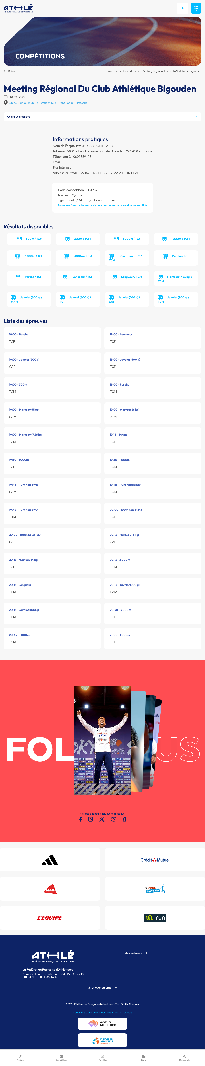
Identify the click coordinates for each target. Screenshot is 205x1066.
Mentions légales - (111, 1012)
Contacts (127, 1012)
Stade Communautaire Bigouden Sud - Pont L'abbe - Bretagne (48, 102)
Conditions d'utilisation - (87, 1012)
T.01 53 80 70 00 (32, 977)
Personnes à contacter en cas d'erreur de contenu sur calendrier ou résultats (102, 205)
